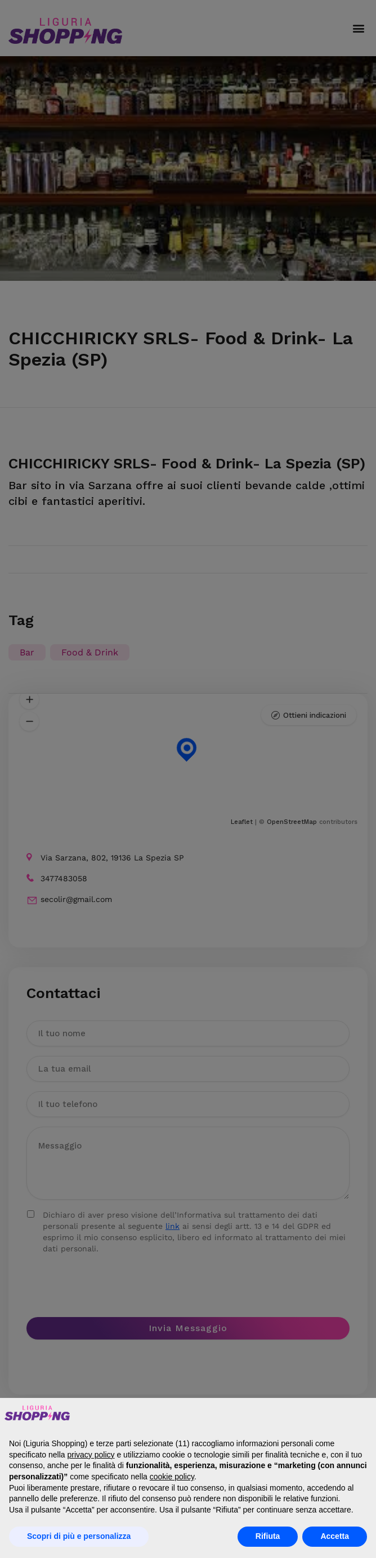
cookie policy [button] (172, 1476)
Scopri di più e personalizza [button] (79, 1536)
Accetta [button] (334, 1536)
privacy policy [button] (91, 1454)
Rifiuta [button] (268, 1536)
